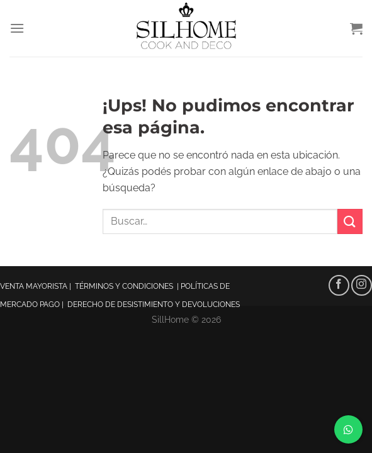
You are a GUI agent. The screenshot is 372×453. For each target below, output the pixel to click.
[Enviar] (350, 221)
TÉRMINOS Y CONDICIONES (125, 286)
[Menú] (17, 28)
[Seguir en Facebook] (339, 285)
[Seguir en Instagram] (361, 285)
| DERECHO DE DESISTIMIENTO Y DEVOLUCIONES (151, 304)
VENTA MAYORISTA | (37, 286)
